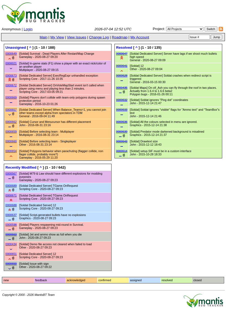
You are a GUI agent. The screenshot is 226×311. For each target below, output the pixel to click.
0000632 (122, 100)
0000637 (11, 215)
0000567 (11, 173)
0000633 (122, 109)
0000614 (122, 151)
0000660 (11, 141)
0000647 (122, 53)
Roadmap (120, 37)
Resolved (124, 47)
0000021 (11, 63)
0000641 (122, 65)
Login (28, 29)
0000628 (122, 75)
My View (57, 37)
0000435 (122, 87)
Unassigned (15, 47)
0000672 (11, 85)
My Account (139, 37)
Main (43, 37)
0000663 (11, 234)
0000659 (11, 131)
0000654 (11, 151)
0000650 (11, 263)
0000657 (11, 109)
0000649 (11, 53)
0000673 (11, 75)
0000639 (122, 131)
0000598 (11, 224)
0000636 (122, 121)
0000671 (11, 195)
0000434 (11, 244)
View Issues (76, 37)
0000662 (11, 121)
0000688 (11, 205)
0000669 (11, 97)
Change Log (99, 37)
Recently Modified (20, 167)
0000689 (11, 185)
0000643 (122, 141)
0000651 (11, 254)
